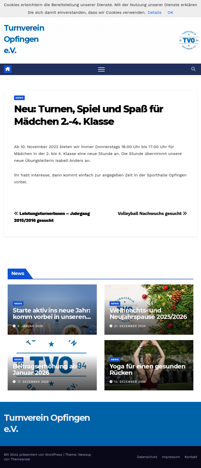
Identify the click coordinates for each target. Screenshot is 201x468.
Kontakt (191, 457)
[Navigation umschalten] (101, 69)
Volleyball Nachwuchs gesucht (152, 213)
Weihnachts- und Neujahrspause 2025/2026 (148, 313)
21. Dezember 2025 (130, 326)
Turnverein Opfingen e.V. (24, 39)
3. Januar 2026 (30, 326)
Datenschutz (147, 457)
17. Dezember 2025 (33, 381)
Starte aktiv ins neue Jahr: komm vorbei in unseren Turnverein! (51, 317)
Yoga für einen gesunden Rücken (147, 369)
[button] (193, 69)
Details (155, 12)
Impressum (171, 457)
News (19, 97)
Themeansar (21, 459)
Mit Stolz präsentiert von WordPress (33, 455)
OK (170, 12)
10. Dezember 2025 (130, 381)
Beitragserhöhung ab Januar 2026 (45, 369)
